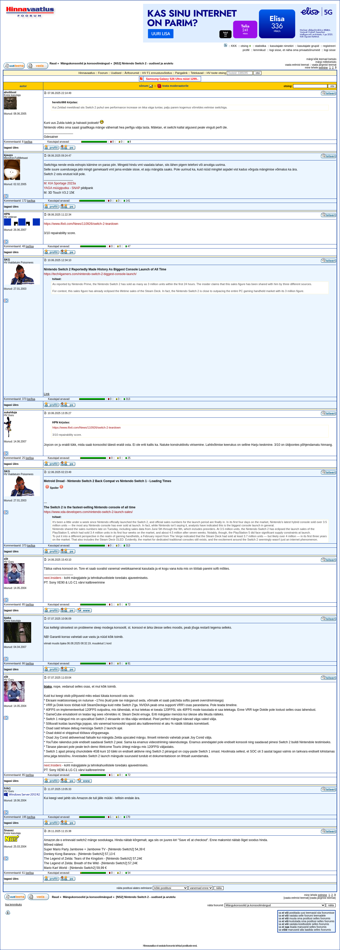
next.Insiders (52, 578)
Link (46, 394)
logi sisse (330, 50)
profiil (246, 50)
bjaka (7, 617)
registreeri (329, 45)
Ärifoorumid (132, 72)
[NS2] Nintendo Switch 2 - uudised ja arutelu (143, 63)
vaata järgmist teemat (324, 64)
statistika (260, 45)
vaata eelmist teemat (297, 64)
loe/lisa (28, 141)
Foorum (103, 72)
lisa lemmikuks (13, 904)
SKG (7, 259)
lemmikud (259, 50)
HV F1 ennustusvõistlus (157, 72)
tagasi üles (11, 147)
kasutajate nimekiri (282, 45)
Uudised (116, 72)
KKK (234, 45)
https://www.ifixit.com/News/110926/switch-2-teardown (81, 224)
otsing (244, 45)
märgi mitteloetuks (326, 62)
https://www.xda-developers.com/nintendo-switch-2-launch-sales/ (88, 512)
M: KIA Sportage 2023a (60, 183)
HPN (7, 214)
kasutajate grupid (308, 45)
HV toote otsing (216, 72)
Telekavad (197, 72)
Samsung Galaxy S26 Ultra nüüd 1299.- (172, 78)
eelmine (323, 67)
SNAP (76, 188)
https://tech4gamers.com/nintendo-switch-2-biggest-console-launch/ (90, 274)
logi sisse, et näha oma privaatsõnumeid (294, 50)
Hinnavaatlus (87, 72)
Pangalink (181, 72)
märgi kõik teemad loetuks (321, 59)
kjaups (8, 155)
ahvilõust (10, 92)
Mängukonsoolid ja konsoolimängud (85, 63)
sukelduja (10, 412)
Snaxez (9, 830)
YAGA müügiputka (56, 188)
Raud (53, 63)
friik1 (7, 788)
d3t (6, 558)
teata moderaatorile (173, 85)
